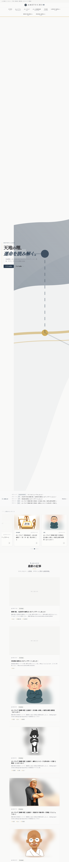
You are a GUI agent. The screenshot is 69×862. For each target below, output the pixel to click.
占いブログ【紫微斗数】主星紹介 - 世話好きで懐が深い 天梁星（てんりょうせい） (33, 813)
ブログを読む (20, 266)
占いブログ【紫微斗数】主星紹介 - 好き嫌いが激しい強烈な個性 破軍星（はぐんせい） (33, 711)
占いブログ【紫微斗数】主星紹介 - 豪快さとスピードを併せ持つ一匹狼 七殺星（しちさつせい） (33, 762)
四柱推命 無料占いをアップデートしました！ (24, 661)
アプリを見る (8, 266)
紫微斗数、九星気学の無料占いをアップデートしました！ (28, 612)
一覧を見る (64, 498)
